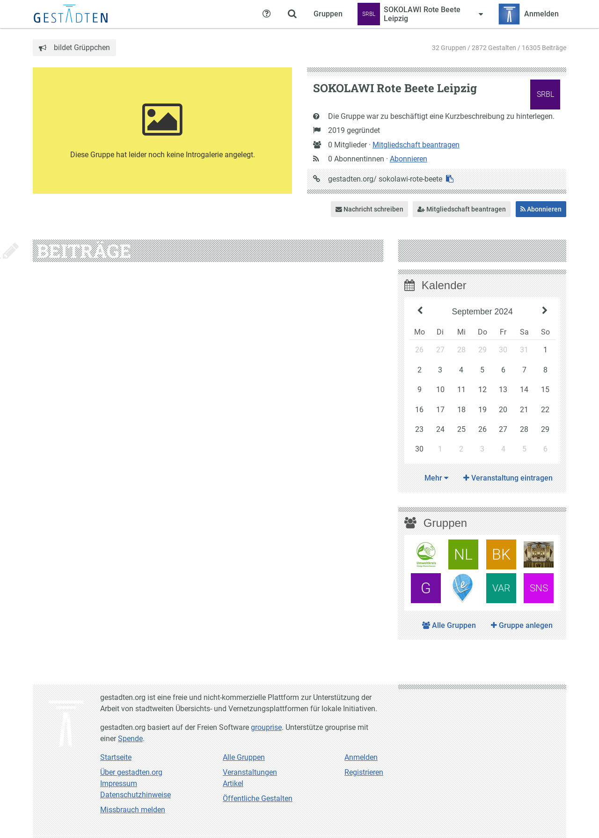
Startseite (115, 757)
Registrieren (363, 772)
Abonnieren (408, 158)
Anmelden (361, 757)
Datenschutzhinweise (135, 794)
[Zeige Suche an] (292, 14)
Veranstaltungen (250, 772)
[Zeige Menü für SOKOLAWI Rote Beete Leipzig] (420, 14)
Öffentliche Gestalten (257, 798)
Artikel (233, 783)
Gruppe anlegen (522, 625)
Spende (130, 738)
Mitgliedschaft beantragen (416, 144)
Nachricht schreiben (369, 209)
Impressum (118, 783)
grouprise (266, 727)
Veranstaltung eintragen (508, 478)
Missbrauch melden (132, 809)
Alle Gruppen (449, 625)
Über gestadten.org (131, 772)
